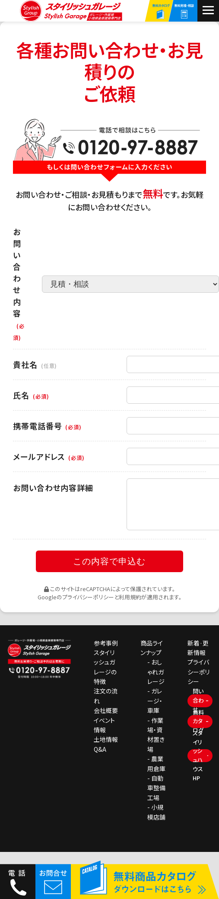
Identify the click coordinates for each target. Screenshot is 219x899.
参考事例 (106, 653)
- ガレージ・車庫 (154, 711)
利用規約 (130, 607)
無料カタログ (198, 731)
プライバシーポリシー (88, 607)
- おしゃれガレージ (156, 682)
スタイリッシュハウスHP (198, 765)
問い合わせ (198, 710)
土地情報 (106, 749)
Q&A (100, 759)
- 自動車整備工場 (156, 798)
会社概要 (106, 720)
